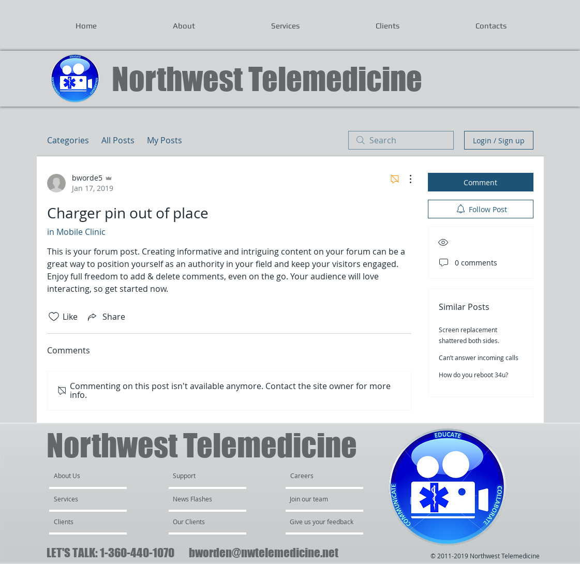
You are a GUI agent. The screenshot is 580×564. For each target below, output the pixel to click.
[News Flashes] (202, 499)
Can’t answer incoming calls (478, 357)
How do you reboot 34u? (473, 374)
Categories (68, 140)
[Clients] (82, 521)
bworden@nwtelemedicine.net (263, 552)
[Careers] (318, 475)
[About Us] (93, 475)
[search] (401, 140)
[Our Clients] (201, 521)
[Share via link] (105, 316)
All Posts (118, 140)
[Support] (197, 475)
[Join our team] (318, 499)
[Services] (83, 499)
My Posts (164, 140)
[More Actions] (405, 179)
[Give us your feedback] (327, 521)
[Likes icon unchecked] (54, 316)
